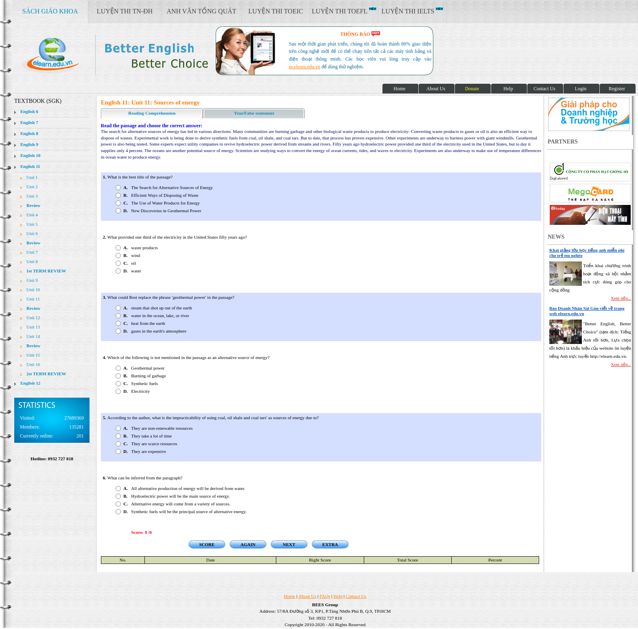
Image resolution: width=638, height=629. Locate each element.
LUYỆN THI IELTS (413, 11)
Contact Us (356, 596)
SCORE (206, 544)
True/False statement (254, 113)
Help (338, 596)
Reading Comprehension (151, 113)
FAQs (324, 596)
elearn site (129, 55)
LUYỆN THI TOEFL (344, 11)
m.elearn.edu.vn (304, 67)
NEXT (289, 544)
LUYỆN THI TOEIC (275, 11)
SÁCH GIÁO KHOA (50, 11)
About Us (307, 596)
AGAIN (248, 544)
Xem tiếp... (621, 298)
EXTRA (330, 544)
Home (289, 596)
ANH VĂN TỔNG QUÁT (201, 11)
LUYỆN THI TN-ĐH (125, 11)
